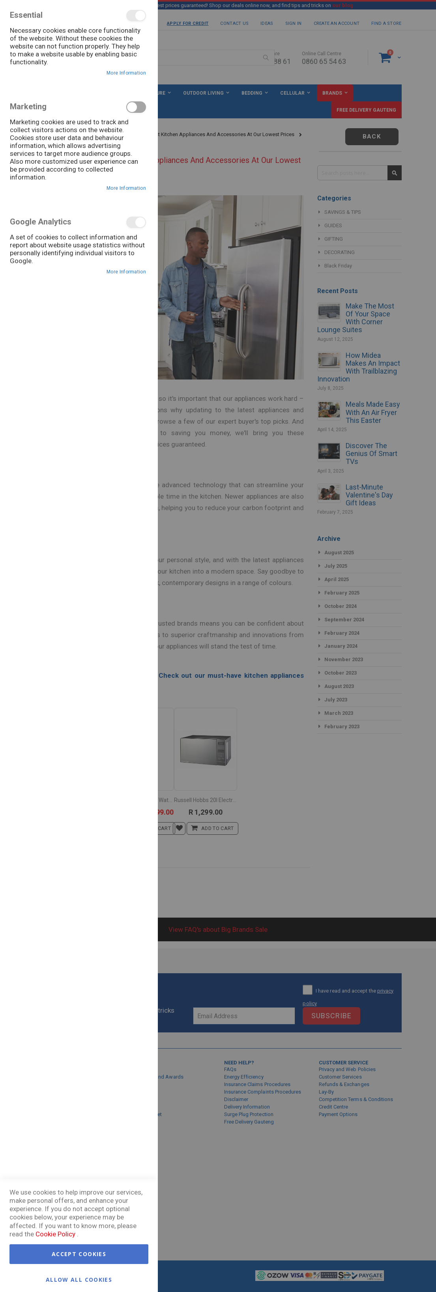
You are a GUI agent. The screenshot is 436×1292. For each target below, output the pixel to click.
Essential (136, 15)
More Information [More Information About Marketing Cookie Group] (126, 188)
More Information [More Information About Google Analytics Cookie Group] (126, 272)
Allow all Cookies (79, 1279)
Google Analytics (136, 222)
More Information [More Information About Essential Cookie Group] (126, 73)
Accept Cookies (79, 1254)
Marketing (136, 107)
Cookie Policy (55, 1234)
